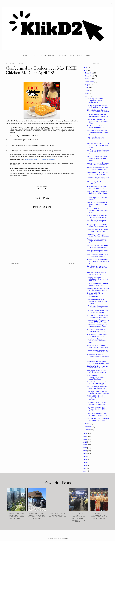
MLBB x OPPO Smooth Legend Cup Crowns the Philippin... (97, 397)
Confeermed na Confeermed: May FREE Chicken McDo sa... (98, 152)
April (87, 96)
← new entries (13, 264)
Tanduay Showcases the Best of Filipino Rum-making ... (98, 289)
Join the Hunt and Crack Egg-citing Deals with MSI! (98, 419)
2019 (85, 448)
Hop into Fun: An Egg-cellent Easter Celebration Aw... (97, 246)
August (88, 85)
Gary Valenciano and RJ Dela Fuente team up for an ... (97, 255)
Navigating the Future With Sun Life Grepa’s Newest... (97, 226)
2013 (85, 465)
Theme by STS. (63, 538)
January (88, 430)
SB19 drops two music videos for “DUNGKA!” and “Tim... (98, 164)
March (87, 424)
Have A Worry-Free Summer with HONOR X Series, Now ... (98, 261)
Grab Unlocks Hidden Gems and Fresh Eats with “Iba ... (98, 414)
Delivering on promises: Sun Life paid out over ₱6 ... (97, 311)
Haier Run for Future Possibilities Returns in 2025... (96, 340)
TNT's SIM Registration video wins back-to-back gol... (97, 387)
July (87, 87)
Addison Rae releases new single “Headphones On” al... (97, 240)
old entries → (71, 264)
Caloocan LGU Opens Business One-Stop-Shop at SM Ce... (97, 210)
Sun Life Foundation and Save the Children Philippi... (98, 383)
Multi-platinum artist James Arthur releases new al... (97, 173)
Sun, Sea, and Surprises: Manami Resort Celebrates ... (97, 267)
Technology (61, 55)
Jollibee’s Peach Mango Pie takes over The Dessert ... (97, 326)
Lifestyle (25, 55)
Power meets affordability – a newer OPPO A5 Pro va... (98, 321)
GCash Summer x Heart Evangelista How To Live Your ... (97, 301)
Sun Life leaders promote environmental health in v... (98, 115)
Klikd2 (49, 538)
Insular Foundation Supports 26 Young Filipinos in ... (97, 284)
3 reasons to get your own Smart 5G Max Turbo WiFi (97, 346)
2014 (85, 462)
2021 (85, 442)
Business (42, 55)
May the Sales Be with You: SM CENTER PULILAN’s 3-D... (97, 139)
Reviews (51, 55)
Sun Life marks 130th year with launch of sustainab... (97, 221)
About (88, 55)
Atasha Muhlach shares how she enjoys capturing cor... (97, 168)
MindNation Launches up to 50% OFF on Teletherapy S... (97, 204)
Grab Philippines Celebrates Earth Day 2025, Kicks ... (97, 192)
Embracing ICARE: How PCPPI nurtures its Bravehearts (95, 294)
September (89, 82)
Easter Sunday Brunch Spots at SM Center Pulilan (97, 251)
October (88, 79)
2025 (85, 70)
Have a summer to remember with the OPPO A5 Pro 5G (98, 351)
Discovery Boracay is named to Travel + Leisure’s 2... (97, 230)
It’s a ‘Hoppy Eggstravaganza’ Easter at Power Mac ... (97, 307)
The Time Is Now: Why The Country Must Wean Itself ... (97, 132)
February (88, 427)
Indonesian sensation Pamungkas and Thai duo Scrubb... (97, 197)
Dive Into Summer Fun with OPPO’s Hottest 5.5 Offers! (98, 111)
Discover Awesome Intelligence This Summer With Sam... (97, 279)
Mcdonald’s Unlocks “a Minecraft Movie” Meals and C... (98, 356)
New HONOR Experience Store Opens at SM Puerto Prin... (97, 121)
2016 (85, 456)
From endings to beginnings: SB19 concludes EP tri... (97, 187)
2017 (85, 453)
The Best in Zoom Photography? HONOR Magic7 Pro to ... (96, 377)
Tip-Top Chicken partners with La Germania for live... (98, 362)
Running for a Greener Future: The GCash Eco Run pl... (98, 330)
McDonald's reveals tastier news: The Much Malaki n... (98, 235)
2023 (85, 436)
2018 (85, 451)
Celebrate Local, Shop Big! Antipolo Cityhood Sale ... (97, 403)
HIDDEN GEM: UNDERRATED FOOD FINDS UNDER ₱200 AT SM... (98, 145)
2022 (85, 439)
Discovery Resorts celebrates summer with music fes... (98, 178)
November (89, 76)
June (87, 90)
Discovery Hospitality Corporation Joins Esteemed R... (95, 100)
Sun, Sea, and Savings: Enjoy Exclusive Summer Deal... (97, 316)
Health (71, 55)
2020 (85, 445)
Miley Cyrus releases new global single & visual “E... (97, 371)
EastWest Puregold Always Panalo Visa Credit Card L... (98, 392)
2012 (85, 468)
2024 (85, 433)
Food (34, 55)
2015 (85, 459)
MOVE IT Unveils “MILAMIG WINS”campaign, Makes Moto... (97, 158)
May (86, 93)
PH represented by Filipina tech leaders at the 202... (97, 106)
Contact (80, 55)
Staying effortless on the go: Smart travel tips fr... (97, 367)
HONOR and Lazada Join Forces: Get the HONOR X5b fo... (96, 409)
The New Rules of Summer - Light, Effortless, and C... (97, 216)
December (89, 73)
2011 (85, 471)
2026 (85, 67)
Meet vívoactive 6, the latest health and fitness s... (97, 127)
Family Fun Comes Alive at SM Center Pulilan (96, 273)
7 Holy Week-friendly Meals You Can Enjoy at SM (97, 335)
